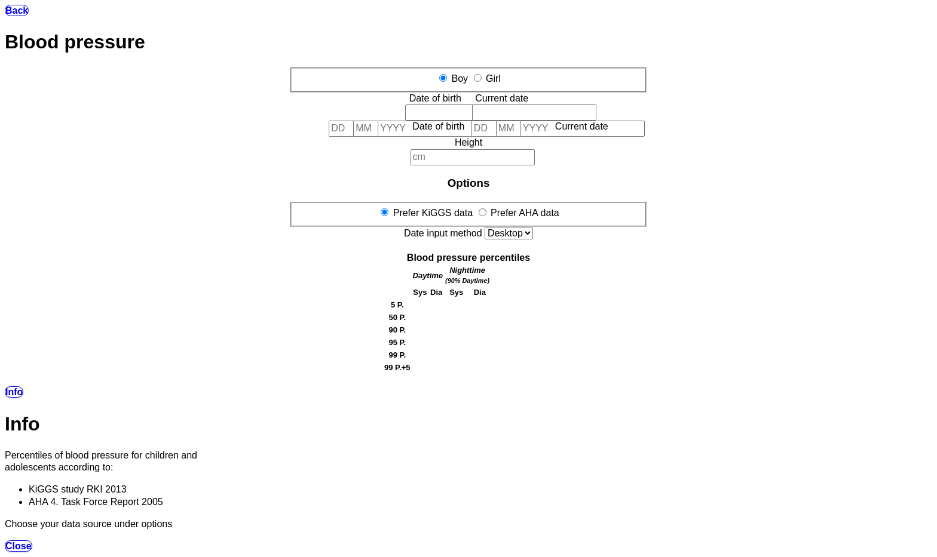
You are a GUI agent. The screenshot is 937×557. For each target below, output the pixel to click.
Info (14, 392)
